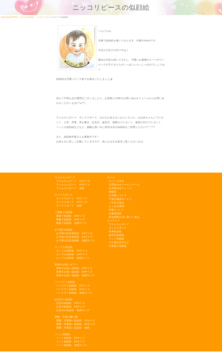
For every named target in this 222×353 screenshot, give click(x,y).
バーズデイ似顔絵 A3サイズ (73, 285)
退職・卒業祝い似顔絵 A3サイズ (75, 320)
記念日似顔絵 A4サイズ (70, 306)
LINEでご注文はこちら (22, 135)
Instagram (18, 113)
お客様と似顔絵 (118, 246)
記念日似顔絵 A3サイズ (70, 303)
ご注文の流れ (17, 76)
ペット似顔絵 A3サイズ (70, 338)
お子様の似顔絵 (64, 229)
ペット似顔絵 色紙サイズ (71, 345)
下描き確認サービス (21, 69)
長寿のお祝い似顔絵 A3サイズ (74, 268)
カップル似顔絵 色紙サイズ (72, 258)
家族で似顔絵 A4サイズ (70, 219)
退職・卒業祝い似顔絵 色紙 (72, 327)
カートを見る (17, 51)
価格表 (112, 191)
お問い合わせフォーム (22, 146)
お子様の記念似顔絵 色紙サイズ (75, 240)
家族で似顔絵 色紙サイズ (71, 223)
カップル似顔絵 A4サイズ (72, 254)
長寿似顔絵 (115, 231)
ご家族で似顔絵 (64, 212)
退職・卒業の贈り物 (66, 317)
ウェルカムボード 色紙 (70, 188)
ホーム (13, 44)
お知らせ (15, 126)
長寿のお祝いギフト (66, 264)
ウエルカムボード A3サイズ (73, 181)
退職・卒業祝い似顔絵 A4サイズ (75, 324)
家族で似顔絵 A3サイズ (70, 216)
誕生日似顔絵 (116, 235)
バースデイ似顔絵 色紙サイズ (74, 293)
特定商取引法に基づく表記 (124, 217)
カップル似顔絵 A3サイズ (72, 250)
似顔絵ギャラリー (19, 57)
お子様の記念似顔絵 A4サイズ (74, 237)
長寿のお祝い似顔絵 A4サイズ (74, 271)
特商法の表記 (17, 158)
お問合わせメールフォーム (124, 184)
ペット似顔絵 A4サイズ (70, 341)
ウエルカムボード (65, 177)
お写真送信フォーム (21, 152)
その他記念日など (119, 242)
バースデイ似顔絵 (65, 282)
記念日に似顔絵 (64, 299)
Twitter (17, 107)
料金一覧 (15, 88)
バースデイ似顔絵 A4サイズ (73, 289)
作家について (17, 82)
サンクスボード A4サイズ (72, 202)
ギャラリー (113, 220)
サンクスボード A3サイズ (72, 198)
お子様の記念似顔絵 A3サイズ (74, 233)
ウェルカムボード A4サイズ (73, 184)
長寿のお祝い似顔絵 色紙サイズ (75, 275)
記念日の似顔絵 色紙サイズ (72, 310)
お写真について (18, 63)
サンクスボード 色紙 (69, 205)
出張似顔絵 (16, 94)
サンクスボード (64, 194)
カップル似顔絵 (64, 247)
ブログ (13, 119)
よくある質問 (17, 101)
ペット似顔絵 (62, 334)
